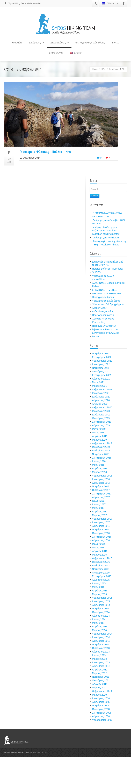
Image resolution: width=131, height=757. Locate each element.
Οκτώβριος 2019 (101, 418)
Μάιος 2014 (98, 623)
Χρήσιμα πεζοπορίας (103, 318)
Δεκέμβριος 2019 (101, 414)
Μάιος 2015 (98, 587)
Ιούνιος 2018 (99, 461)
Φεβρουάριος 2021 (102, 389)
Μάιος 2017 (98, 508)
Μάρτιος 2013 (99, 658)
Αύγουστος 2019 (101, 425)
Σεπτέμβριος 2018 (101, 457)
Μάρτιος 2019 (99, 439)
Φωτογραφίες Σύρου (103, 297)
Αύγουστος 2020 (101, 400)
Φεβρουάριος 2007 (102, 720)
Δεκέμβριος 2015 (101, 565)
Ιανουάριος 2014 (101, 637)
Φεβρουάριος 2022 (102, 360)
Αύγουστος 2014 (101, 615)
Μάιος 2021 (98, 382)
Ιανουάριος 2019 (101, 447)
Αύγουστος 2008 (101, 716)
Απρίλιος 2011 (99, 684)
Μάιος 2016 (98, 547)
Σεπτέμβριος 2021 (101, 375)
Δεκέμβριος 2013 (101, 640)
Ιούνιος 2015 (99, 583)
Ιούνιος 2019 (99, 429)
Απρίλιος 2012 (99, 669)
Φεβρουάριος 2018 (102, 475)
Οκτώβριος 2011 (101, 680)
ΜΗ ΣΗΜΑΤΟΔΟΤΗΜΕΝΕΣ (106, 293)
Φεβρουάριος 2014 (102, 633)
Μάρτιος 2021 (99, 385)
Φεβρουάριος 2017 (102, 518)
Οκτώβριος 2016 (101, 533)
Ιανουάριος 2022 (101, 364)
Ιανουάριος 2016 (101, 561)
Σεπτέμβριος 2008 (101, 712)
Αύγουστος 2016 (101, 540)
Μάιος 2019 (98, 432)
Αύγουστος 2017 (101, 497)
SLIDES (96, 272)
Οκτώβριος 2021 (101, 371)
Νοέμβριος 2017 (100, 486)
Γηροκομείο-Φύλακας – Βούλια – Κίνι (45, 151)
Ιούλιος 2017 (99, 500)
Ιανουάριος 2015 (101, 601)
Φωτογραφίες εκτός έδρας (90, 42)
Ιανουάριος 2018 (101, 479)
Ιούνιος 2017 (99, 504)
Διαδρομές (36, 42)
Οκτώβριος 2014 (101, 612)
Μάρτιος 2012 (99, 673)
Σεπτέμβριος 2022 (101, 357)
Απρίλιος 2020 (99, 403)
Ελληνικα (110, 3)
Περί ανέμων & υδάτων (104, 325)
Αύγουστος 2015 (101, 579)
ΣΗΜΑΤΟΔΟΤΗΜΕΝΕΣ (104, 290)
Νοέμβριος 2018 (100, 454)
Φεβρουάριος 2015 (102, 597)
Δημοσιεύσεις (59, 42)
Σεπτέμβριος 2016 (101, 536)
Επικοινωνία (56, 52)
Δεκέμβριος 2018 (101, 450)
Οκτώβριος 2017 (101, 490)
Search (94, 196)
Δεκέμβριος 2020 (101, 396)
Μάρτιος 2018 (99, 472)
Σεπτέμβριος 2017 (101, 493)
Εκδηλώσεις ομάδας (102, 311)
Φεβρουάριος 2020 (102, 407)
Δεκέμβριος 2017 (101, 482)
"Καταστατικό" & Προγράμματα (108, 304)
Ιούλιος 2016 (99, 544)
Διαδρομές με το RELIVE (106, 237)
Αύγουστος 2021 (101, 378)
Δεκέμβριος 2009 (101, 702)
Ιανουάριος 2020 (101, 411)
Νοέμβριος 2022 (100, 353)
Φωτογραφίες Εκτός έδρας (106, 300)
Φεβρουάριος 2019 (102, 443)
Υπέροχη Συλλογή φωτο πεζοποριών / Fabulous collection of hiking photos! (106, 230)
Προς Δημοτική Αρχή (103, 315)
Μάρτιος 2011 (99, 687)
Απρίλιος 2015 (99, 590)
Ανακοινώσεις (99, 307)
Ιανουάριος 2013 (101, 662)
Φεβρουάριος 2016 (102, 558)
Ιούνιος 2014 (99, 619)
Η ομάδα (17, 42)
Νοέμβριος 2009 (100, 705)
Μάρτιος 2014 (99, 630)
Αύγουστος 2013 (101, 651)
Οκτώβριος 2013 (101, 648)
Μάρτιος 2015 (99, 594)
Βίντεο (115, 42)
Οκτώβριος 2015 (101, 572)
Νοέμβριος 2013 (100, 644)
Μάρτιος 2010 (99, 694)
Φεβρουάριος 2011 (102, 691)
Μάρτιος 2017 (99, 515)
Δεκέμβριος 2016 (101, 526)
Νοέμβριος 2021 (100, 368)
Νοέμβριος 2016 (100, 529)
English (76, 52)
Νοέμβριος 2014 (100, 608)
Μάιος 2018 (98, 465)
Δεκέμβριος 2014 (101, 605)
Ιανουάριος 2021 (101, 393)
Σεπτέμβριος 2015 (101, 576)
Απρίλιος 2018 (99, 468)
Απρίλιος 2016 (99, 551)
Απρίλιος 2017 (99, 511)
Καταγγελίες (98, 322)
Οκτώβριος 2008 (101, 709)
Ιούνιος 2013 (99, 655)
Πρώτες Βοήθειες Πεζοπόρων (107, 268)
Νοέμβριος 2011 (100, 676)
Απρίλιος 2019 (99, 436)
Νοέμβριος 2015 (100, 569)
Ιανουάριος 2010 (101, 698)
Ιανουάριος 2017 (101, 522)
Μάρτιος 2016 (99, 554)
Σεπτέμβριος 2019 (101, 421)
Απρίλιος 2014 (99, 626)
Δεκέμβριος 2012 (101, 666)
